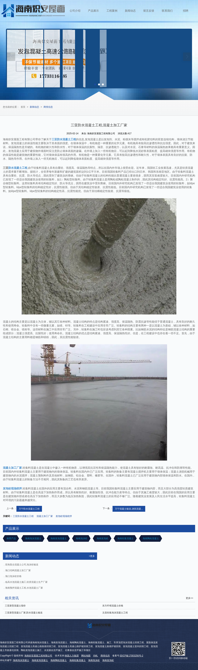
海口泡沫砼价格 (13, 576)
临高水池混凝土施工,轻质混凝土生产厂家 (26, 582)
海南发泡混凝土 (58, 538)
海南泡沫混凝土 (32, 538)
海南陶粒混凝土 (150, 538)
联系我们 (167, 10)
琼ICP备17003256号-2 (131, 655)
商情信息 (48, 107)
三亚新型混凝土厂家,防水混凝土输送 (24, 612)
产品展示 (93, 10)
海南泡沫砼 (81, 538)
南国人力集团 (72, 655)
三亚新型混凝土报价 (15, 605)
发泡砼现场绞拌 (64, 516)
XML (95, 655)
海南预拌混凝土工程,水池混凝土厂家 (24, 587)
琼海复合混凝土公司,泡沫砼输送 (21, 564)
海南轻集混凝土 (125, 538)
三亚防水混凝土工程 (23, 516)
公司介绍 (75, 10)
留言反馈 (148, 10)
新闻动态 (130, 10)
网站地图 (85, 655)
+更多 (92, 556)
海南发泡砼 (102, 538)
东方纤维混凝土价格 (112, 605)
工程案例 (112, 10)
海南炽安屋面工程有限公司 (38, 655)
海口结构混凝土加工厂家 (18, 570)
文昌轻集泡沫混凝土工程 (115, 612)
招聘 (185, 10)
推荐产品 (11, 538)
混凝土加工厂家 (45, 516)
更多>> (189, 598)
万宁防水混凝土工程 (29, 508)
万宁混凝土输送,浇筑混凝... (129, 508)
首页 (56, 10)
